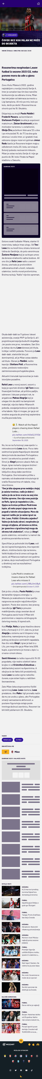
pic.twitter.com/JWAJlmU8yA (25, 583)
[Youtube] (26, 1070)
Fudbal (24, 900)
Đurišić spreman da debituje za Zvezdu (29, 988)
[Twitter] (15, 1070)
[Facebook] (21, 1070)
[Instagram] (10, 1070)
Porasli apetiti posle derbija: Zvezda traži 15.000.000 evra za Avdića (30, 1029)
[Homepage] (38, 3)
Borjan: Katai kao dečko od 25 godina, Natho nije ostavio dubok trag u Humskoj (31, 1017)
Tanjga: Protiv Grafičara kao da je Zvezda (31, 916)
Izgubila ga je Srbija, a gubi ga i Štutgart (30, 904)
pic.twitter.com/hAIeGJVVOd (26, 434)
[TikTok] (32, 1070)
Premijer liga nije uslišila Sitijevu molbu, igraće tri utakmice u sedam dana (30, 952)
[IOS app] (33, 1044)
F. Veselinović (9, 35)
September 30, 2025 (20, 440)
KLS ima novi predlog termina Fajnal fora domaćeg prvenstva (30, 892)
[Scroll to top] (21, 1041)
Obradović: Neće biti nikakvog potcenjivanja (31, 928)
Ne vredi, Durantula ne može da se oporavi (30, 976)
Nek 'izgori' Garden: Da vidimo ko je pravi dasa (30, 964)
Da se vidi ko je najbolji (30, 1005)
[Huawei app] (37, 1044)
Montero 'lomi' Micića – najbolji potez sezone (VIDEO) (30, 940)
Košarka (25, 887)
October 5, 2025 (33, 586)
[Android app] (29, 1044)
